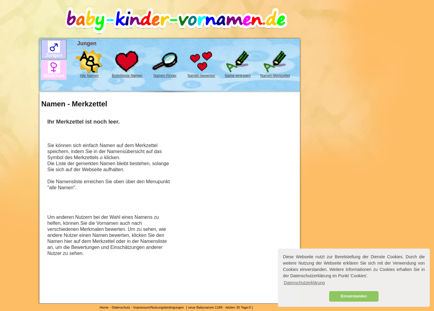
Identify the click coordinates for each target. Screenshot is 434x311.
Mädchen (53, 75)
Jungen (53, 55)
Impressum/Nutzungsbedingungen (158, 307)
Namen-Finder (165, 76)
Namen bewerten (201, 76)
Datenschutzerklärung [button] (304, 282)
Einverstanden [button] (354, 296)
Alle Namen (89, 76)
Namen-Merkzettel (275, 76)
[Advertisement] (18, 105)
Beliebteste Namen (127, 76)
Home (104, 307)
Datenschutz (121, 307)
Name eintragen (237, 76)
